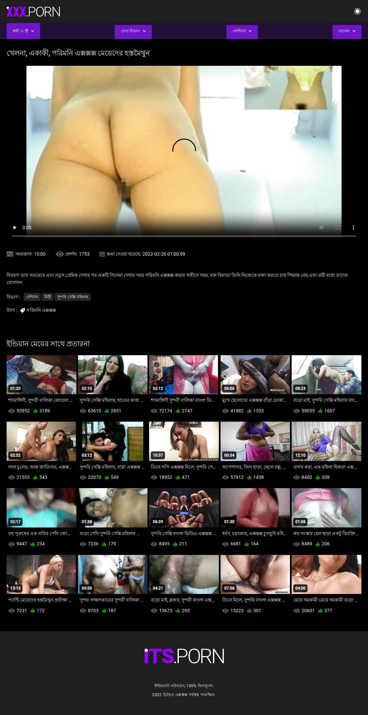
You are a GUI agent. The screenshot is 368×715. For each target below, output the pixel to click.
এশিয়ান (32, 297)
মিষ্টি (47, 297)
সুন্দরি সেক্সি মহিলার (72, 297)
